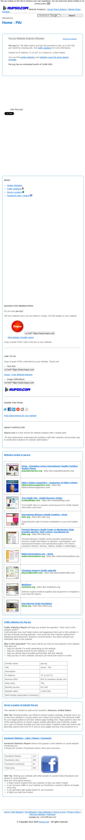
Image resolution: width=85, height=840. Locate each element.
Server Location (15, 192)
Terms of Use (59, 812)
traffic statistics (44, 48)
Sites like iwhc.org (41, 517)
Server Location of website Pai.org (21, 705)
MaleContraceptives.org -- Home (37, 554)
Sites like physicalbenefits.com (59, 573)
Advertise (51, 814)
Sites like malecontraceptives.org (63, 556)
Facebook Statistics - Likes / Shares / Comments (27, 738)
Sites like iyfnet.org (42, 606)
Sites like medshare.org (48, 587)
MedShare (26, 584)
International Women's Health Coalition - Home (44, 514)
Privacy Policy (73, 812)
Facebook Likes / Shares (19, 195)
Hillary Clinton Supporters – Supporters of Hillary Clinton (49, 483)
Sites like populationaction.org (59, 471)
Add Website (17, 812)
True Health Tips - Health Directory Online (42, 498)
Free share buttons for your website (20, 415)
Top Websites (30, 812)
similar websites (27, 57)
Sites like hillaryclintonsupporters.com (41, 486)
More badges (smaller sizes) (21, 337)
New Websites (45, 812)
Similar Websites (14, 185)
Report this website (70, 39)
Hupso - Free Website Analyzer (18, 374)
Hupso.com (44, 822)
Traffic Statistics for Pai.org (17, 622)
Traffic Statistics (15, 189)
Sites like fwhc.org (41, 534)
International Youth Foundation (37, 603)
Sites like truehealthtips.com (56, 500)
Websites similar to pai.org (17, 455)
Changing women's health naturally (39, 570)
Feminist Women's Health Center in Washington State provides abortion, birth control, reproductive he (48, 530)
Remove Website (37, 814)
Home (6, 812)
